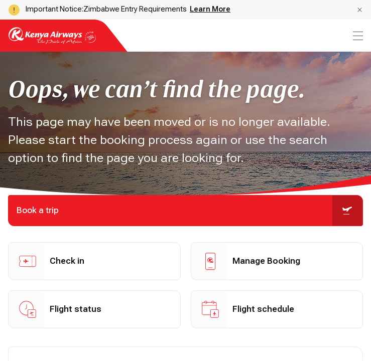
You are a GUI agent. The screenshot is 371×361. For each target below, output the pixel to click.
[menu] (357, 36)
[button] (359, 10)
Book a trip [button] (189, 211)
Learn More (210, 9)
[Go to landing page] (52, 41)
